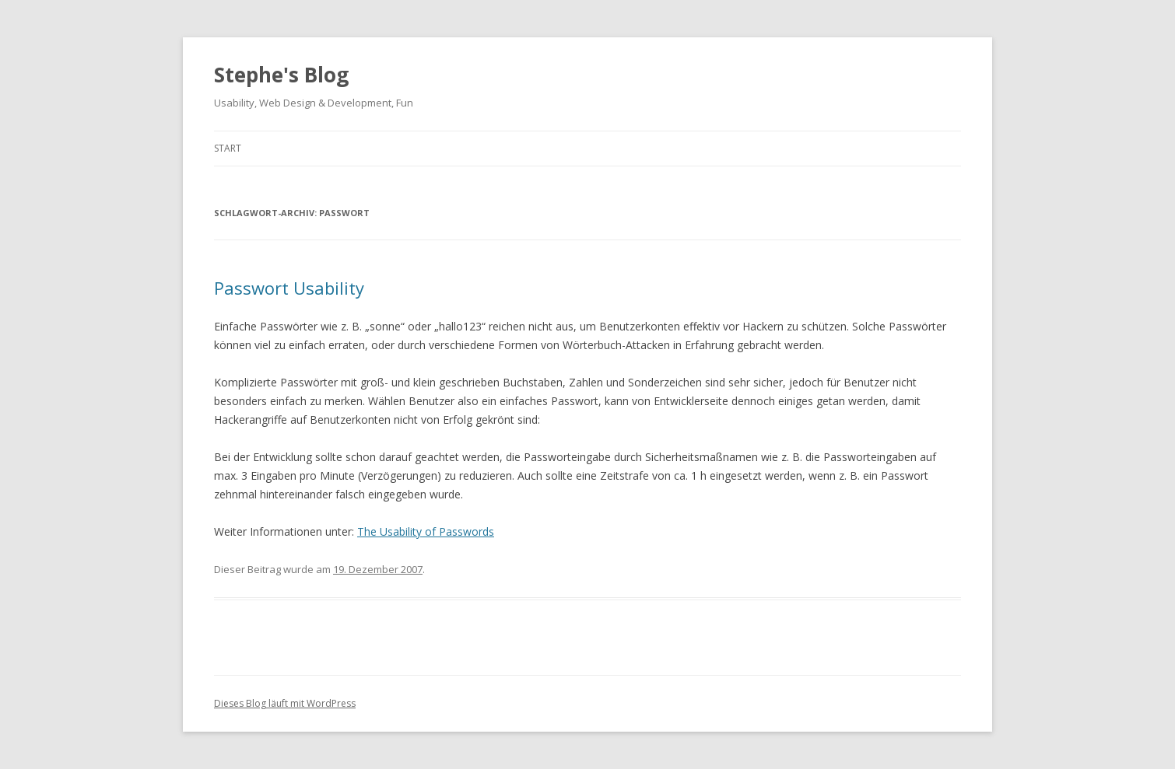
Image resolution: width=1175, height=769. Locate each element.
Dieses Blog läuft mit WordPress (285, 703)
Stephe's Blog (281, 75)
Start (227, 148)
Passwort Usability (289, 287)
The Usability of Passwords (425, 531)
